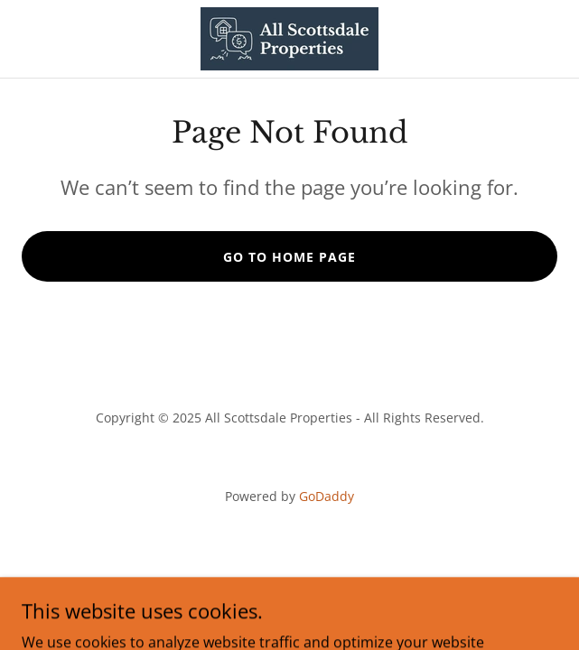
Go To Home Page (289, 256)
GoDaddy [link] (326, 496)
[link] (289, 38)
